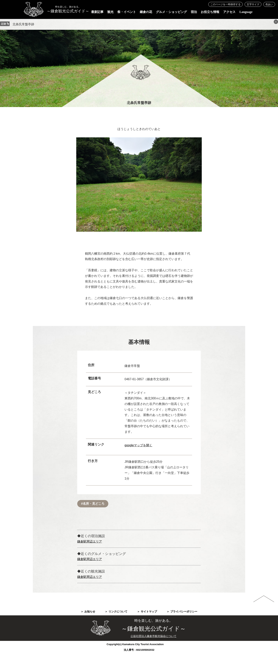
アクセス (229, 12)
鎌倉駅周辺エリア (89, 541)
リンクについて (117, 611)
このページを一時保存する (225, 4)
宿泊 (194, 12)
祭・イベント (126, 12)
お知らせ (89, 611)
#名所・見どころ (92, 503)
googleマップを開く (138, 445)
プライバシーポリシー (183, 611)
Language (246, 12)
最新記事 (97, 12)
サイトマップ (149, 611)
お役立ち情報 (210, 12)
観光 (110, 12)
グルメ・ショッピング (171, 12)
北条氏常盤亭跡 (23, 24)
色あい (269, 4)
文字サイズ (253, 4)
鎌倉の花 (146, 12)
